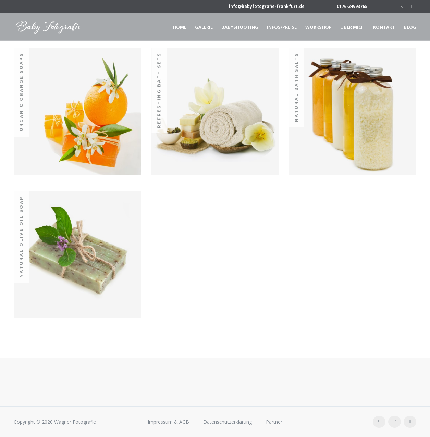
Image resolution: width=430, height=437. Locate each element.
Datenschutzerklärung (227, 422)
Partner (274, 422)
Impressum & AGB (168, 422)
